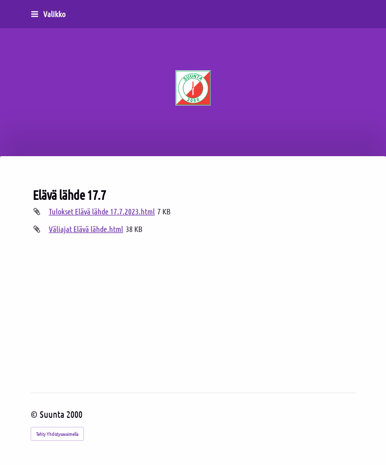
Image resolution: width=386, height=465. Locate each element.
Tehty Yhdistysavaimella (57, 433)
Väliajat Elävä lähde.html (86, 229)
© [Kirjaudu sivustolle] (35, 414)
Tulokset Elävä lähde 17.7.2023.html (102, 211)
